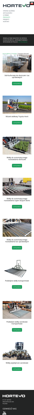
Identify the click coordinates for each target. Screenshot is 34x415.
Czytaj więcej (22, 42)
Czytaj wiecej (17, 83)
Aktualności (7, 13)
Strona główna (9, 11)
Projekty (6, 19)
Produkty (6, 17)
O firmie (6, 15)
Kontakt (6, 21)
